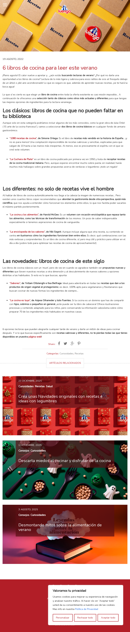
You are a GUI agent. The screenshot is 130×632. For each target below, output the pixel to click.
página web (34, 336)
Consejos (23, 451)
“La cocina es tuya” (19, 300)
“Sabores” (14, 283)
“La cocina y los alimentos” (24, 214)
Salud (49, 386)
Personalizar (62, 617)
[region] (85, 605)
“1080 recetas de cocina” (23, 138)
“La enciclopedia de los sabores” (27, 231)
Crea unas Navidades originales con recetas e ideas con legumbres (60, 399)
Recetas (79, 353)
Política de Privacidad (86, 609)
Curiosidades (67, 353)
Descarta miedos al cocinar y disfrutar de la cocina (64, 460)
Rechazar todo (85, 617)
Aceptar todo (108, 617)
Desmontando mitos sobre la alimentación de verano (60, 527)
